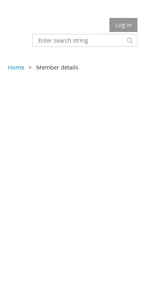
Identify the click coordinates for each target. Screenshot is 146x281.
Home (16, 67)
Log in (123, 24)
